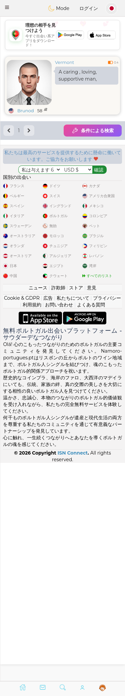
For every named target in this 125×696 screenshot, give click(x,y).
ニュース (38, 506)
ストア (76, 506)
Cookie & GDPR (22, 516)
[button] (7, 7)
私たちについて (73, 516)
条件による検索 (93, 130)
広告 (48, 516)
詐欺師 (58, 506)
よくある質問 (91, 522)
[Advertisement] (62, 35)
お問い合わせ (59, 522)
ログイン (88, 8)
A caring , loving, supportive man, (78, 75)
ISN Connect (73, 671)
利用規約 (32, 522)
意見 (91, 506)
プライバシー (107, 516)
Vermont (64, 62)
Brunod (25, 110)
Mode (58, 8)
